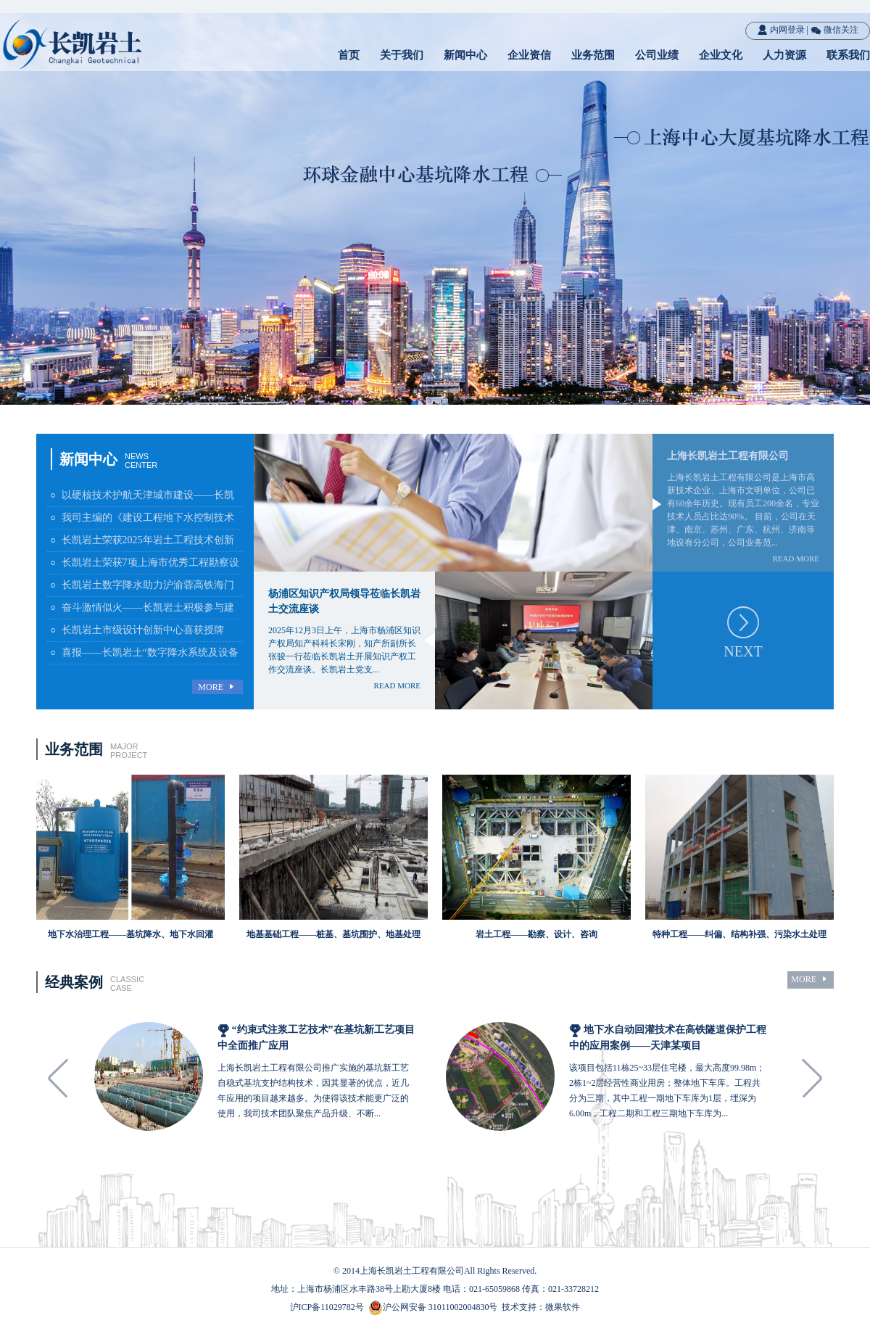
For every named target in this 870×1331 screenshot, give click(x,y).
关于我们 (401, 55)
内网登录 (781, 30)
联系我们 (848, 55)
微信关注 (834, 30)
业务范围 (593, 55)
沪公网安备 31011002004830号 (440, 1307)
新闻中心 (465, 55)
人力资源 (784, 55)
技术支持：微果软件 (541, 1307)
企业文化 (720, 55)
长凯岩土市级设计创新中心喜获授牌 (135, 630)
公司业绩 (657, 55)
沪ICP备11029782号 (327, 1307)
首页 (349, 55)
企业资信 (529, 55)
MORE (217, 687)
